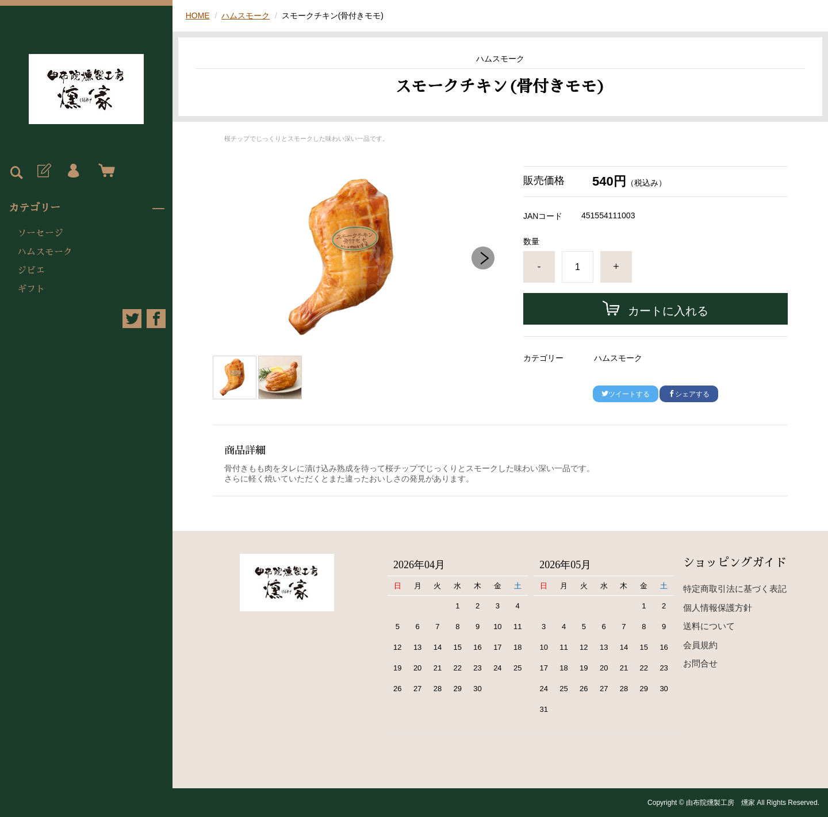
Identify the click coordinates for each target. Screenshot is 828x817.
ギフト (31, 289)
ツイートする (625, 394)
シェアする (689, 394)
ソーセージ (40, 233)
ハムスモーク (44, 252)
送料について (709, 626)
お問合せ (700, 663)
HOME (198, 15)
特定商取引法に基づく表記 (735, 589)
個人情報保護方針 (717, 607)
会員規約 (700, 645)
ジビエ (31, 270)
